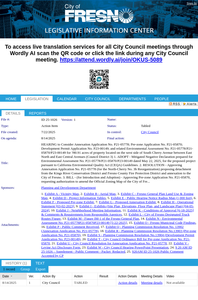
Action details (127, 283)
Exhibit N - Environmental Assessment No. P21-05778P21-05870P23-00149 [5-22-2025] (112, 221)
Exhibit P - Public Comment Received (72, 227)
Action (78, 276)
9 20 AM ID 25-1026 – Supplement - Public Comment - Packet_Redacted (116, 249)
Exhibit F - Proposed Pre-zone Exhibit (67, 202)
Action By (48, 276)
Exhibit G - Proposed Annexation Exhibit (127, 202)
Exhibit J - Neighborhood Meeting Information (88, 210)
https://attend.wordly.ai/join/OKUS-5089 (111, 60)
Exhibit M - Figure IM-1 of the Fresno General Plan (103, 218)
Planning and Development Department (68, 188)
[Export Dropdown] (40, 269)
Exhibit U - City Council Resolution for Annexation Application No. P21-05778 (112, 243)
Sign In (192, 3)
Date (5, 276)
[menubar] (24, 269)
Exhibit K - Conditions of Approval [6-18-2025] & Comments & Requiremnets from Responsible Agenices (117, 212)
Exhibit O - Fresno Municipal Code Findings (164, 223)
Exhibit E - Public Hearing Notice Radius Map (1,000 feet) (151, 198)
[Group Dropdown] (25, 269)
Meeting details (152, 283)
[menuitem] (9, 269)
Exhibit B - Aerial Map (100, 194)
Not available (175, 283)
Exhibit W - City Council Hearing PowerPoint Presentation (127, 247)
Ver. (31, 276)
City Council (150, 132)
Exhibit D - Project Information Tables (79, 198)
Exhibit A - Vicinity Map (62, 194)
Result (104, 276)
